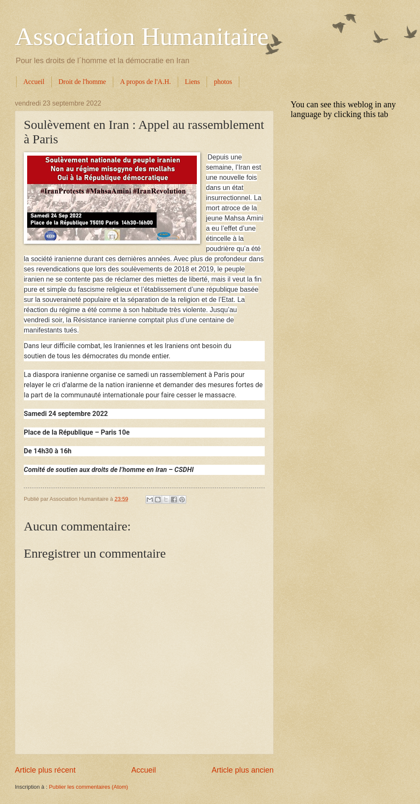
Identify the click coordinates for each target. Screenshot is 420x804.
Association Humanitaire (142, 36)
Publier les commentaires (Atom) (88, 787)
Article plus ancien (243, 770)
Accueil (34, 81)
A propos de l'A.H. (145, 81)
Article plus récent (45, 770)
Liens (192, 81)
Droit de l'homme (82, 81)
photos (223, 81)
